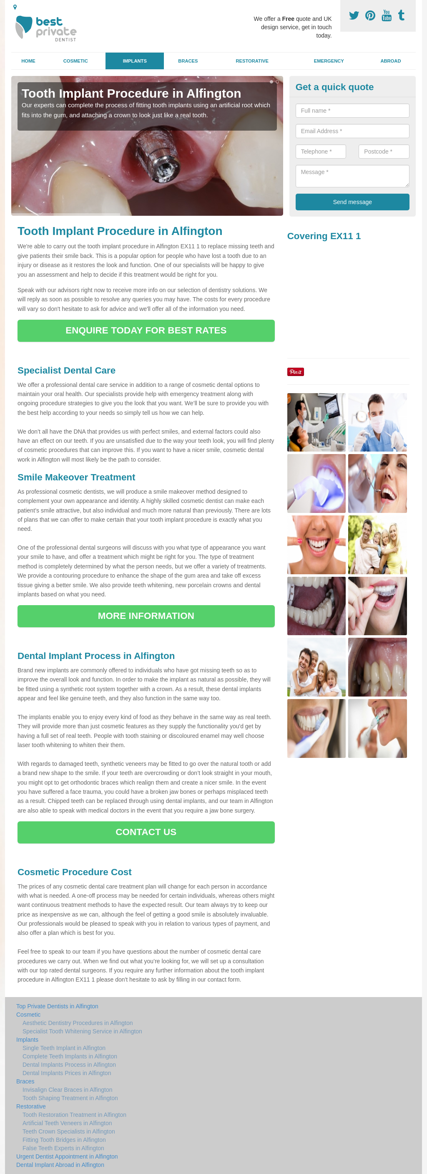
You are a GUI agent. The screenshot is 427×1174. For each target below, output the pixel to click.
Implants (135, 60)
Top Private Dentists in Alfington (57, 1006)
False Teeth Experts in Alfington (63, 1148)
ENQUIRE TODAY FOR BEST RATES (145, 330)
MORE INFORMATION (146, 616)
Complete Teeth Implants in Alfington (70, 1056)
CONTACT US (146, 832)
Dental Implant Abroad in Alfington (60, 1164)
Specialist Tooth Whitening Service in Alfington (82, 1031)
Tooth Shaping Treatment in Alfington (70, 1098)
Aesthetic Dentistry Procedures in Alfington (78, 1023)
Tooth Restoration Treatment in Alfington (74, 1114)
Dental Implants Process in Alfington (69, 1064)
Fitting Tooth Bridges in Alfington (64, 1139)
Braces (188, 60)
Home (28, 60)
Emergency (329, 60)
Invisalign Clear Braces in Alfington (68, 1089)
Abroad (390, 60)
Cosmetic (75, 60)
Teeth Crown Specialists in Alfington (69, 1131)
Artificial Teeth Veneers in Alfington (67, 1123)
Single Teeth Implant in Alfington (64, 1048)
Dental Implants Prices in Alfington (67, 1073)
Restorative (252, 60)
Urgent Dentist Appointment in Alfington (67, 1156)
